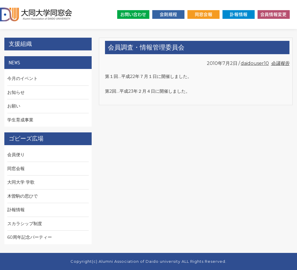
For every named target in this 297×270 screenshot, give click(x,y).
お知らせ (16, 92)
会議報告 (280, 63)
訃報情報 (16, 209)
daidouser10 (255, 63)
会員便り (16, 154)
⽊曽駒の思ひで (22, 196)
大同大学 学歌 (21, 182)
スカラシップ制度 (24, 223)
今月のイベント (22, 78)
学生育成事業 (20, 120)
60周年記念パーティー (29, 237)
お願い (13, 106)
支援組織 (20, 44)
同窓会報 (16, 168)
